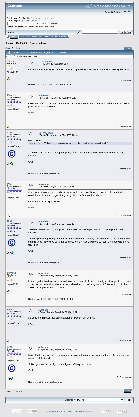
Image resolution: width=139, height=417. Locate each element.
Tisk (128, 48)
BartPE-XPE (21, 43)
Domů (13, 36)
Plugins (33, 43)
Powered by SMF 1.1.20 (56, 411)
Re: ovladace (45, 133)
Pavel (10, 95)
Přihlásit (49, 36)
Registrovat (61, 36)
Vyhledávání (37, 36)
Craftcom (9, 43)
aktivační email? (31, 20)
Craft (9, 132)
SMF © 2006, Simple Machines (80, 411)
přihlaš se (30, 18)
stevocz (11, 61)
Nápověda (24, 36)
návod (89, 364)
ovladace (43, 43)
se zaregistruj (47, 18)
